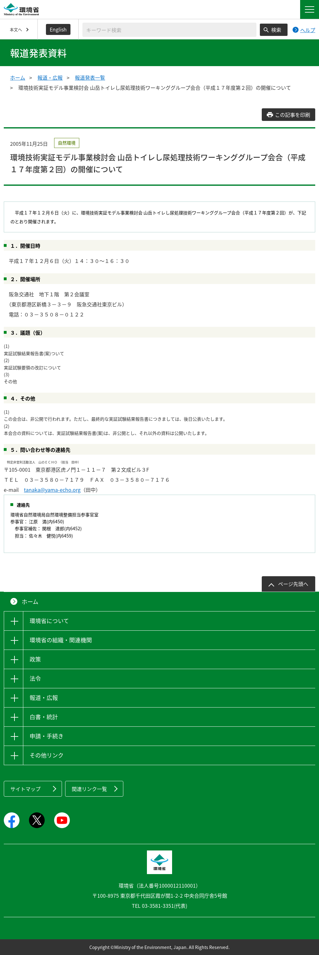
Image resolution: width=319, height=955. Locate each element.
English (58, 29)
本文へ (16, 29)
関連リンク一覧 (89, 789)
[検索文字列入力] (169, 30)
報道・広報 (50, 77)
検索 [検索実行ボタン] (276, 29)
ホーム (17, 77)
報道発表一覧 (90, 77)
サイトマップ (25, 789)
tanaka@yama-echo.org (52, 489)
